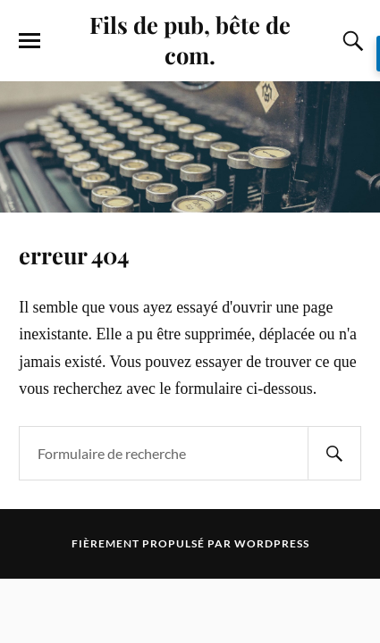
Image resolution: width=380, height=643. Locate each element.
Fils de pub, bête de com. (190, 39)
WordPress (271, 543)
